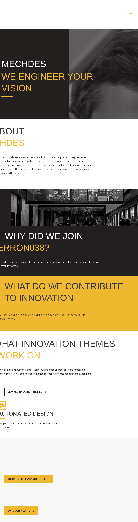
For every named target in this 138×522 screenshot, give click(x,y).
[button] (27, 392)
